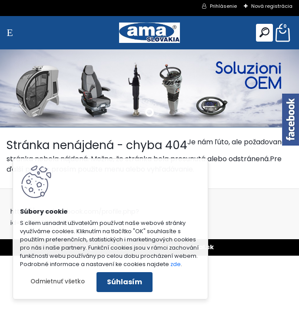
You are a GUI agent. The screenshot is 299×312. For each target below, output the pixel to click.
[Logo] (149, 33)
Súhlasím (124, 282)
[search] (264, 32)
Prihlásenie (223, 6)
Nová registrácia (271, 6)
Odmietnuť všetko (57, 281)
